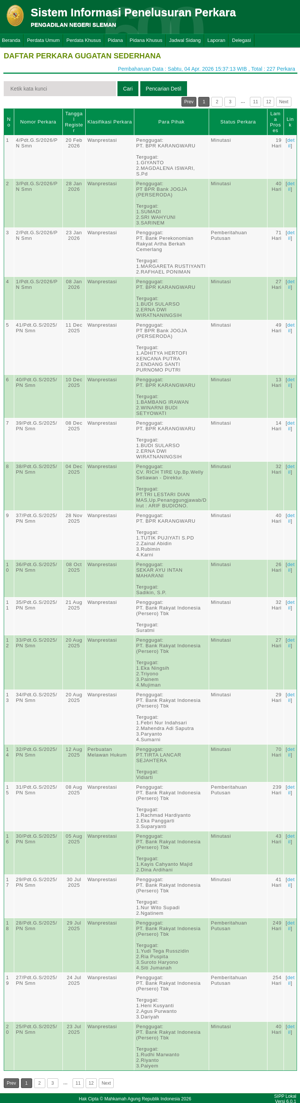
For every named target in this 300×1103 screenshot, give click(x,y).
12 (268, 101)
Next (283, 101)
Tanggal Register (74, 122)
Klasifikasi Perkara (110, 122)
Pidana (115, 40)
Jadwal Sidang (185, 40)
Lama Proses (275, 122)
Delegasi (241, 40)
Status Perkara (238, 122)
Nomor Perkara (38, 122)
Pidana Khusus (146, 40)
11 (255, 101)
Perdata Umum (43, 40)
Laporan (217, 40)
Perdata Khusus (84, 40)
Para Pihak (171, 122)
